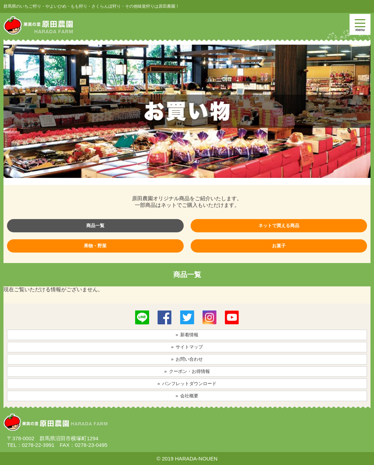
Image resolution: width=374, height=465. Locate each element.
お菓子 (279, 245)
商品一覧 (95, 225)
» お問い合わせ (187, 359)
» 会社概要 (187, 395)
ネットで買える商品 (278, 225)
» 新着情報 (187, 334)
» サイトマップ (187, 347)
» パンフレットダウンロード (187, 383)
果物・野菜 (95, 245)
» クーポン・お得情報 (187, 371)
